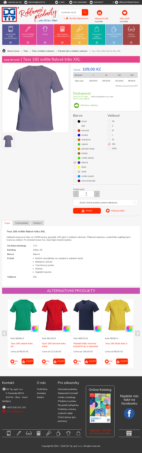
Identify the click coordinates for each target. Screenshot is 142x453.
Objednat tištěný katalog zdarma (100, 432)
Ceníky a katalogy (67, 397)
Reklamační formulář (68, 393)
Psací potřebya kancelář (28, 34)
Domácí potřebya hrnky (114, 34)
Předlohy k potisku (67, 401)
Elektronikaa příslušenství (62, 34)
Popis (7, 223)
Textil (45, 33)
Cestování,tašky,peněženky (97, 34)
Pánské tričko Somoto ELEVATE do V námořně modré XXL (85, 346)
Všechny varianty (85, 105)
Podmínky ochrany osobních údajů (67, 411)
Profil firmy (42, 389)
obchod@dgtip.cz (34, 2)
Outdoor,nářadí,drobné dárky (79, 34)
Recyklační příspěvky (68, 405)
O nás (59, 2)
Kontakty (96, 2)
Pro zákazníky (78, 2)
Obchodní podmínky (67, 389)
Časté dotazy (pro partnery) (67, 419)
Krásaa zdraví (131, 34)
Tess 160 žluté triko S (116, 343)
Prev (4, 333)
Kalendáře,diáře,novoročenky (10, 34)
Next (137, 333)
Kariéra (40, 397)
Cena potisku (21, 223)
